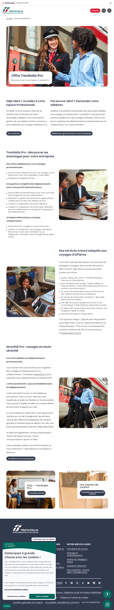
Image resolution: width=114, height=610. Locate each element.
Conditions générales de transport (28, 602)
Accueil (9, 18)
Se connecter (14, 133)
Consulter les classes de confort (92, 493)
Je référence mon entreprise (21, 458)
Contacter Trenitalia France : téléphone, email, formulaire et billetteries (69, 592)
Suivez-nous (55, 582)
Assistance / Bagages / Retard (77, 560)
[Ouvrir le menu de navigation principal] (109, 10)
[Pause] (110, 3)
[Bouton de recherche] (104, 10)
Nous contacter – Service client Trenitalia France (78, 571)
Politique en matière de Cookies (74, 597)
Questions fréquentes (76, 566)
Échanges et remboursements (75, 554)
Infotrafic (10, 3)
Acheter (95, 10)
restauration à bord (71, 333)
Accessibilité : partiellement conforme (62, 602)
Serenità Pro (40, 374)
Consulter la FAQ (36, 493)
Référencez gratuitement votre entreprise (71, 133)
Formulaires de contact (77, 549)
